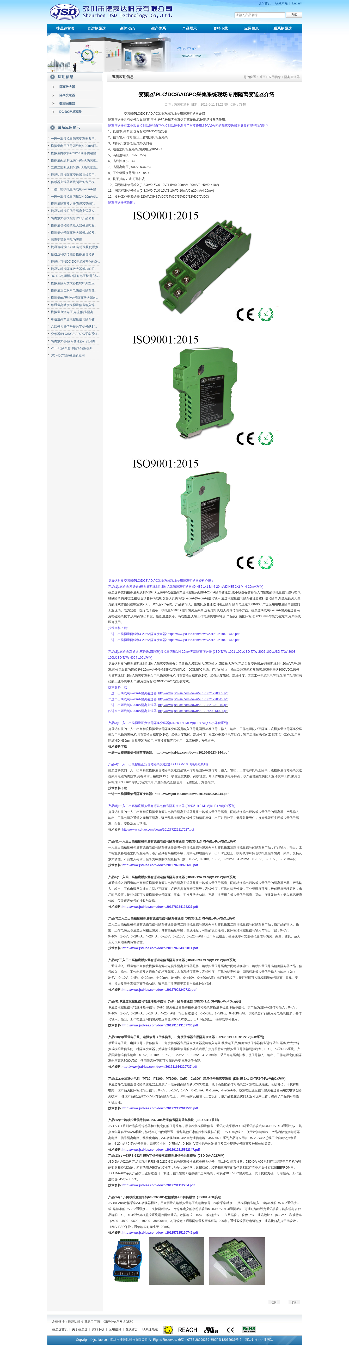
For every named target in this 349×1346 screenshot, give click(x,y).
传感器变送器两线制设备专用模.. (73, 182)
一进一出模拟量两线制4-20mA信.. (74, 196)
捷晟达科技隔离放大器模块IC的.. (73, 269)
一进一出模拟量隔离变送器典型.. (73, 138)
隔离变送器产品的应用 (66, 240)
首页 (262, 77)
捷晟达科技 (75, 1322)
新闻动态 (127, 28)
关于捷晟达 (80, 1329)
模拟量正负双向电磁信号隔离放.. (73, 290)
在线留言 (131, 1329)
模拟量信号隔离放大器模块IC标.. (73, 225)
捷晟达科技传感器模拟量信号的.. (73, 254)
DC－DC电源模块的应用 (68, 355)
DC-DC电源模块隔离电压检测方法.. (75, 276)
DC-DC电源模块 (70, 112)
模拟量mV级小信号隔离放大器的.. (74, 298)
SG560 (128, 1322)
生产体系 (158, 28)
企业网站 (266, 1340)
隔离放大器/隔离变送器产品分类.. (74, 341)
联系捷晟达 (282, 28)
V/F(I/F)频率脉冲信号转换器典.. (72, 348)
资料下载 (220, 28)
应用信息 (251, 28)
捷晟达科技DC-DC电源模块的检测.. (75, 261)
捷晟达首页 (65, 28)
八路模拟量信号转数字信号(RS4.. (74, 326)
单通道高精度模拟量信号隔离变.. (73, 319)
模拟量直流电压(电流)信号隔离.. (73, 312)
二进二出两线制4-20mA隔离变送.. (74, 167)
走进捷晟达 (96, 28)
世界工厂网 (92, 1322)
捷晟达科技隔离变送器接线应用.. (73, 175)
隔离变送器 (67, 95)
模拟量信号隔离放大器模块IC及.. (73, 233)
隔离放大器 (67, 87)
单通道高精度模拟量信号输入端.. (73, 305)
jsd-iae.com (101, 1340)
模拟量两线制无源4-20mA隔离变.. (74, 160)
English (297, 3)
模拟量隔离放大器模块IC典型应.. (73, 283)
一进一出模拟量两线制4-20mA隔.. (74, 189)
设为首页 (264, 3)
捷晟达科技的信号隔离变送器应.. (73, 211)
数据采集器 (67, 103)
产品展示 (189, 28)
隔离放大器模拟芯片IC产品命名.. (73, 218)
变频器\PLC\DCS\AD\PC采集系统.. (75, 334)
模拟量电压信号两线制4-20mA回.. (74, 146)
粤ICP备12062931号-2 (225, 1340)
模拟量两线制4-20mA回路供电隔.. (74, 153)
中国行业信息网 (112, 1322)
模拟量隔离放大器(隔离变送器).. (73, 203)
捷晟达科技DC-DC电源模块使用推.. (75, 247)
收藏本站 (281, 3)
